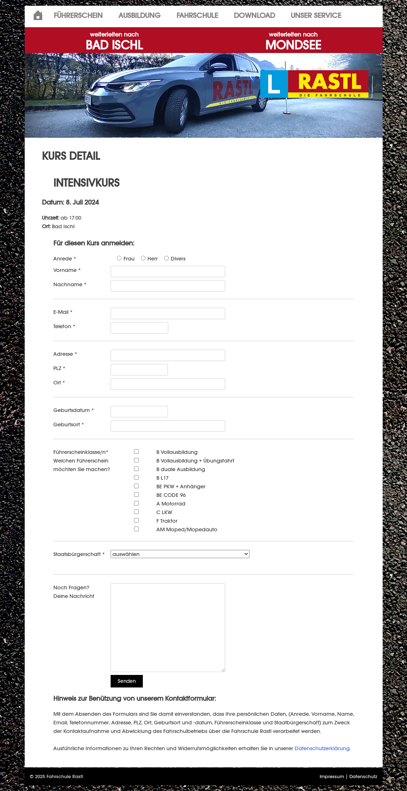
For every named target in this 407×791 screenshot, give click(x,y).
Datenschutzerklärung (322, 748)
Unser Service (316, 15)
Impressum (332, 776)
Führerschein (78, 15)
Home (38, 15)
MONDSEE (293, 42)
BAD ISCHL (114, 42)
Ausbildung (139, 15)
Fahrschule (197, 15)
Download (254, 15)
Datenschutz (363, 776)
